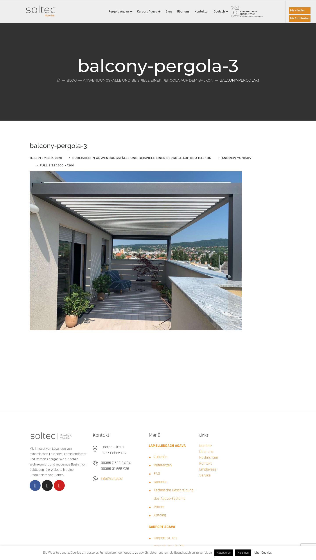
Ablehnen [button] (243, 553)
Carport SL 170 (165, 537)
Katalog (160, 515)
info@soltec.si (111, 478)
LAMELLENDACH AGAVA (167, 445)
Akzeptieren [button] (223, 553)
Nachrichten (208, 457)
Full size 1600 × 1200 (57, 165)
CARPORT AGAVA (162, 526)
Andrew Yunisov (236, 158)
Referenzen (163, 465)
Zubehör (160, 456)
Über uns (206, 451)
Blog (70, 80)
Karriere (205, 445)
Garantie (160, 481)
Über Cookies (263, 553)
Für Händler (297, 10)
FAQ (157, 473)
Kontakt (205, 463)
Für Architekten (299, 18)
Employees (207, 469)
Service (205, 475)
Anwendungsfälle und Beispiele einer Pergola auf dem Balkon (148, 80)
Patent (159, 506)
